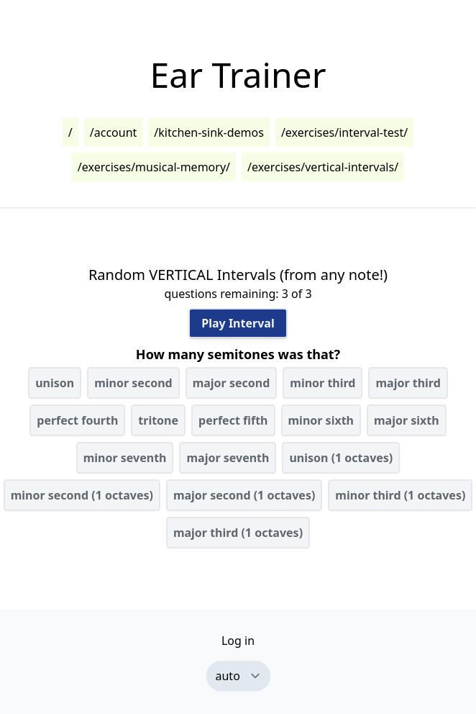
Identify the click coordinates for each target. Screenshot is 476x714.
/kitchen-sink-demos (209, 132)
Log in (238, 641)
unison (54, 383)
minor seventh (125, 458)
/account (113, 132)
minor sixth (321, 420)
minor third (322, 383)
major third (407, 383)
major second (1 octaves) (244, 495)
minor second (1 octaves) (82, 495)
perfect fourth (77, 420)
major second (231, 383)
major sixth (406, 420)
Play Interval (237, 323)
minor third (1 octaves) (400, 495)
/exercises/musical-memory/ (154, 167)
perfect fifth (232, 420)
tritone (158, 420)
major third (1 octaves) (238, 533)
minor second (133, 383)
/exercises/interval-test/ (344, 132)
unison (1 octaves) (341, 458)
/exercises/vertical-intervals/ (322, 167)
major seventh (227, 458)
